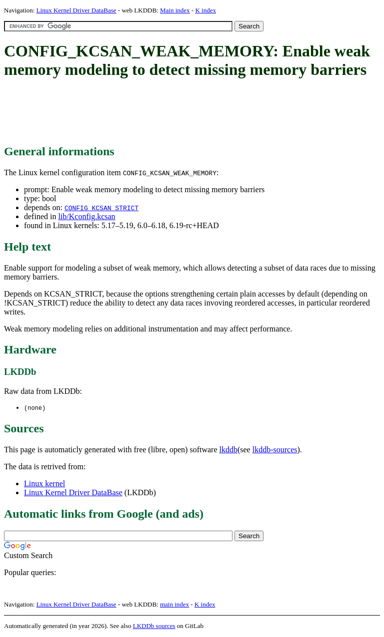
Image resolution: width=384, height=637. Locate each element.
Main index (175, 10)
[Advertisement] (186, 112)
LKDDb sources (154, 626)
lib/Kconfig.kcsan (86, 216)
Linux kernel (44, 484)
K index (205, 10)
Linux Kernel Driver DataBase (76, 10)
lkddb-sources (275, 450)
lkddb (229, 450)
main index (174, 605)
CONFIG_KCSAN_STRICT (101, 207)
